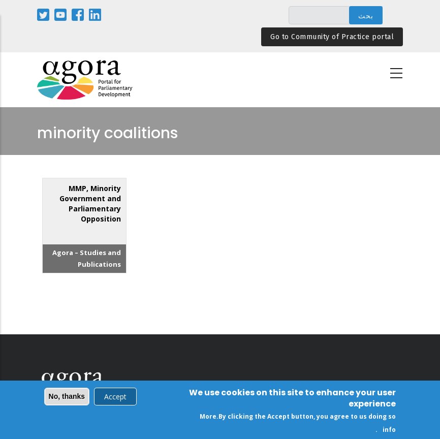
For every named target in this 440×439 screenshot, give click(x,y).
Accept (115, 398)
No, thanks (67, 398)
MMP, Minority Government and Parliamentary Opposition (90, 203)
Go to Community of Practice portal (332, 37)
